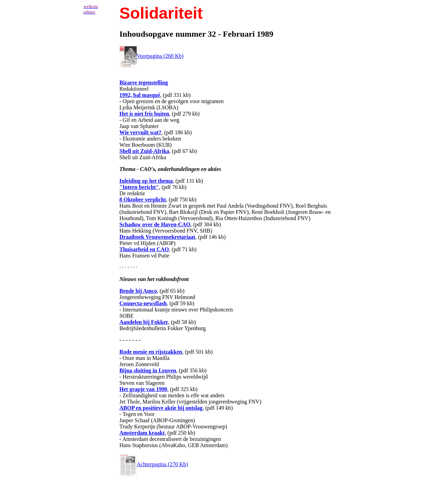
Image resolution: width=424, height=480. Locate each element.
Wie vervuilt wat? (140, 132)
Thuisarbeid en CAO (144, 249)
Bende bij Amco (138, 291)
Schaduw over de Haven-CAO (155, 224)
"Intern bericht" (139, 187)
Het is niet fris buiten (144, 114)
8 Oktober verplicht (143, 199)
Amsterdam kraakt (142, 433)
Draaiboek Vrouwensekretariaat (158, 237)
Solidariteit (161, 13)
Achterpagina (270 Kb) (154, 464)
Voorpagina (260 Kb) (152, 56)
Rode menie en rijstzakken (151, 352)
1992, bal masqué (140, 95)
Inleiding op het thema (146, 181)
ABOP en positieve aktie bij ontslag (161, 408)
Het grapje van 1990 (143, 389)
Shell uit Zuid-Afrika (144, 151)
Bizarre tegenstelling (144, 82)
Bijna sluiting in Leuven (148, 370)
